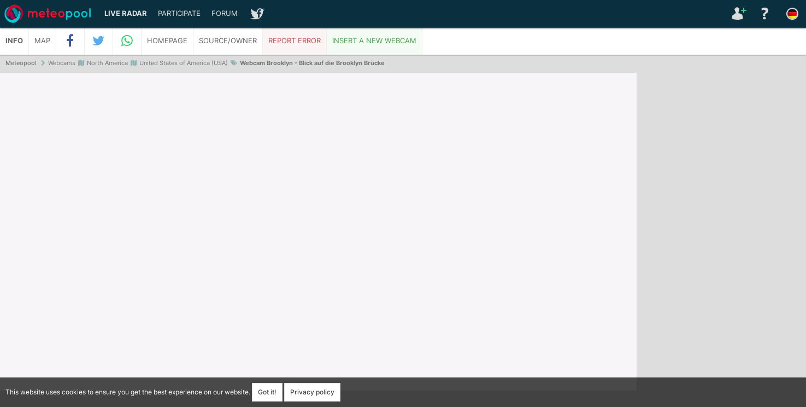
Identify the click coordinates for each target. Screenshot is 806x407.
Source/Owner (228, 41)
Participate (179, 13)
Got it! (267, 392)
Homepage (167, 41)
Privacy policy (312, 392)
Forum (224, 13)
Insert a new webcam (374, 41)
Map (42, 41)
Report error (294, 41)
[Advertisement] (721, 241)
